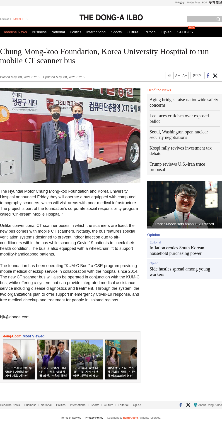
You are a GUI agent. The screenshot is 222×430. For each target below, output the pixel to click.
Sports (116, 32)
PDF (204, 2)
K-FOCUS (184, 32)
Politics (75, 32)
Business (39, 32)
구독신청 (180, 2)
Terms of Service (71, 417)
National (58, 32)
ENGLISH (17, 19)
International (96, 32)
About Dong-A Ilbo (208, 405)
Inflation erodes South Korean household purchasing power (177, 250)
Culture (132, 32)
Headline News (14, 32)
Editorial (150, 32)
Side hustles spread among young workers (180, 271)
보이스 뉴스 (193, 2)
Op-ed (166, 32)
